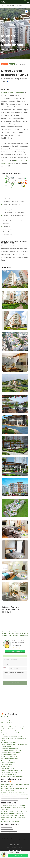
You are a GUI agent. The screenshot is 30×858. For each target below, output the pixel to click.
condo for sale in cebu (7, 721)
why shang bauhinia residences (9, 758)
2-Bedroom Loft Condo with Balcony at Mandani (14, 727)
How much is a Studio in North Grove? (11, 737)
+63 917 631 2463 (14, 845)
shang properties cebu (7, 725)
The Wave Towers (6, 717)
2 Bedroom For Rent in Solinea (9, 723)
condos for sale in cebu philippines (10, 772)
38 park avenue (5, 760)
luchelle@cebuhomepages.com (15, 847)
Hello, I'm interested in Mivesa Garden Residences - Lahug (15, 675)
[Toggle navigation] (28, 2)
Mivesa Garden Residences (12, 40)
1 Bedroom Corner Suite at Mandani (10, 752)
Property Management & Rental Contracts (12, 815)
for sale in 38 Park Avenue (8, 762)
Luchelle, (11, 852)
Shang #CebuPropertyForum (9, 756)
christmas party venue (7, 768)
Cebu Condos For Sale (7, 829)
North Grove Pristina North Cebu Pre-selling (13, 729)
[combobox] (6, 668)
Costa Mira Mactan (6, 827)
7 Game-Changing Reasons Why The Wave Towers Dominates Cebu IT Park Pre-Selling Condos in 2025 (13, 807)
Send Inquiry (15, 683)
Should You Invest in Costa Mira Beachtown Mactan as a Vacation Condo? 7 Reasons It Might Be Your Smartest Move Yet (14, 794)
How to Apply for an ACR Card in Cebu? (11, 750)
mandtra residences (6, 764)
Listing (8, 5)
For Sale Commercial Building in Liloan (11, 770)
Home (2, 5)
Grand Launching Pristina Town (9, 731)
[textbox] (6, 668)
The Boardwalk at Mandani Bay (9, 742)
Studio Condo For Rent (7, 766)
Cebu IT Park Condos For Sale (9, 831)
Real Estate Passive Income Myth (10, 821)
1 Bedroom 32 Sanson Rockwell (9, 748)
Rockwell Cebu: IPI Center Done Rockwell (12, 776)
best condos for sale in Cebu (9, 774)
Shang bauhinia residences (8, 754)
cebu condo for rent (6, 719)
